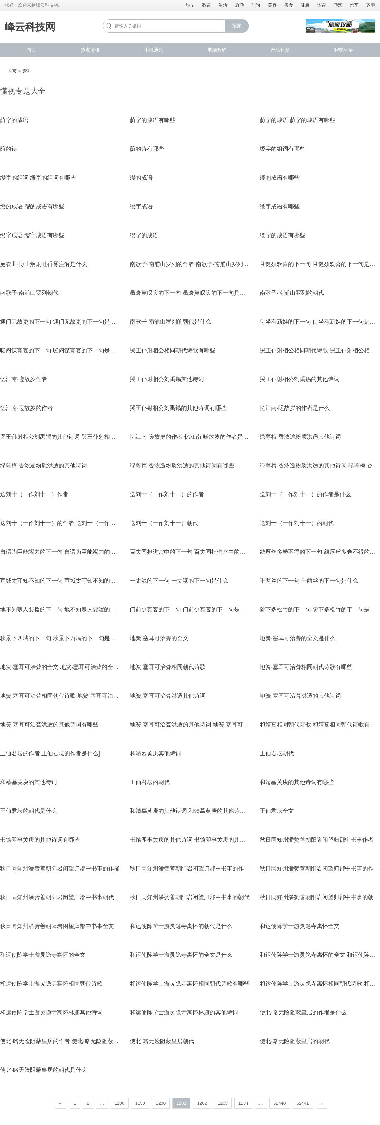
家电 (370, 5)
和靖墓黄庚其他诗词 (155, 753)
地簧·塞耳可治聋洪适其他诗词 (168, 696)
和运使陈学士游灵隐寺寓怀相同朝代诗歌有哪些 (190, 983)
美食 (288, 5)
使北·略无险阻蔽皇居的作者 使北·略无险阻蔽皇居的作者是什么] (80, 1041)
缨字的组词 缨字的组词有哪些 (38, 178)
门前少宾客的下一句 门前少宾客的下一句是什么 (190, 609)
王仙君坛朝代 (277, 753)
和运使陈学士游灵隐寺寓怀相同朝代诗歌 (51, 983)
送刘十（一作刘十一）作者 (34, 494)
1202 (202, 1103)
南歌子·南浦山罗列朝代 (29, 293)
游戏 (337, 5)
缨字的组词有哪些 (282, 149)
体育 (321, 5)
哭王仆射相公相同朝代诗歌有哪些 (172, 350)
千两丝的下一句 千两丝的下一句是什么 (309, 581)
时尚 (255, 5)
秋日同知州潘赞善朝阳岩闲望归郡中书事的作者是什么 (198, 868)
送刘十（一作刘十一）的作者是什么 (305, 494)
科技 (190, 5)
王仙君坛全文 (277, 811)
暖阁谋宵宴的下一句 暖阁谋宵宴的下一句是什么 (60, 350)
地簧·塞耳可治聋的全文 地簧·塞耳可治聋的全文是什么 (68, 667)
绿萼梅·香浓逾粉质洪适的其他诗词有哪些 (182, 465)
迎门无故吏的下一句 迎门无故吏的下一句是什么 (60, 321)
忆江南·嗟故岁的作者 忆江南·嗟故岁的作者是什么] (193, 437)
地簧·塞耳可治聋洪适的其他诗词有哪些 (49, 724)
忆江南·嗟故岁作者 (23, 379)
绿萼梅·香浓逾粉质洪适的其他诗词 (43, 465)
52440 (280, 1103)
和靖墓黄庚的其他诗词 (28, 782)
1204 (243, 1103)
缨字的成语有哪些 (282, 235)
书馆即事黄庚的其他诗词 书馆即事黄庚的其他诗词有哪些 (202, 840)
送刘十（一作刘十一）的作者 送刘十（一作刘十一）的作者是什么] (84, 523)
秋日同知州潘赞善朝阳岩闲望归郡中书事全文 (57, 926)
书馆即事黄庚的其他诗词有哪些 (40, 840)
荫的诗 (8, 149)
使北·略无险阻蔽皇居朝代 (162, 1041)
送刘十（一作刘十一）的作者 (167, 494)
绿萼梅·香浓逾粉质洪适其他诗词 (300, 437)
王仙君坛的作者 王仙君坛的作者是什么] (50, 753)
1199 (140, 1103)
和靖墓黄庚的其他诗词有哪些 (297, 782)
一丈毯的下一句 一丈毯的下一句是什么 (179, 581)
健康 (305, 5)
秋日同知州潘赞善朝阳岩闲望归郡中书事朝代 (57, 897)
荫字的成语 (14, 120)
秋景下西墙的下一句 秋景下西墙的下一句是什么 (60, 638)
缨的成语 (141, 178)
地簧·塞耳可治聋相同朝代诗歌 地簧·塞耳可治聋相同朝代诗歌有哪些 (85, 696)
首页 (31, 50)
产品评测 (280, 50)
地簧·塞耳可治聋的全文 (159, 638)
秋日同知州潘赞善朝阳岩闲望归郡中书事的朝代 (190, 897)
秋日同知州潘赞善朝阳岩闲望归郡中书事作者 (317, 840)
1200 (161, 1103)
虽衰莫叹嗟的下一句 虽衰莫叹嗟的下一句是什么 (190, 293)
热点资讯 (90, 50)
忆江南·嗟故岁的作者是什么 (295, 408)
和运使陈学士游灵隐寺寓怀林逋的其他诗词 (184, 1012)
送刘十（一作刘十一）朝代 (164, 523)
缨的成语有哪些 (280, 178)
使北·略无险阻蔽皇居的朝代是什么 (43, 1070)
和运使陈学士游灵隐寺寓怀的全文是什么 (181, 955)
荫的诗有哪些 (147, 149)
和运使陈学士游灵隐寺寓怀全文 (299, 926)
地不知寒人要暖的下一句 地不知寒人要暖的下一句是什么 (72, 609)
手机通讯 (153, 50)
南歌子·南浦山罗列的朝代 (292, 293)
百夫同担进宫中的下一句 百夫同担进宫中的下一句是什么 (202, 552)
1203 (223, 1103)
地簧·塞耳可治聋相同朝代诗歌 (168, 667)
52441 (303, 1103)
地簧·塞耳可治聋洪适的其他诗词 (300, 696)
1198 (119, 1103)
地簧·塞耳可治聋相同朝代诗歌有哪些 (306, 667)
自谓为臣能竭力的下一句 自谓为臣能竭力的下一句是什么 (72, 552)
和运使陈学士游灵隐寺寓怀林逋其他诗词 (51, 1012)
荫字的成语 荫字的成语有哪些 (297, 120)
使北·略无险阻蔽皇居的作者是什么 (303, 1012)
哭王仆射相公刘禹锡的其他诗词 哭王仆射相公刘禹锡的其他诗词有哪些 (89, 437)
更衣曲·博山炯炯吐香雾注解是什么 (43, 264)
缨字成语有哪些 (280, 206)
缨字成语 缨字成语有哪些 (32, 235)
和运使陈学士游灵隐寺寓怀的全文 (43, 955)
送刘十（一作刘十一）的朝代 (297, 523)
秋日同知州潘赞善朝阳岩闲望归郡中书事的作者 (60, 868)
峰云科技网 (30, 27)
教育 (206, 5)
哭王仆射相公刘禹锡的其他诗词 (299, 379)
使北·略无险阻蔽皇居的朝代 (295, 1041)
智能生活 (343, 50)
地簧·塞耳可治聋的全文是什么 (297, 638)
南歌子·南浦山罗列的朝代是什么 (170, 321)
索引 (26, 71)
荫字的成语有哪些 (152, 120)
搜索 (237, 25)
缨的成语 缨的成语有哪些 (32, 206)
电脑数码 (216, 50)
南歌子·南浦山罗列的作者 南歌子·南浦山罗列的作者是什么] (204, 264)
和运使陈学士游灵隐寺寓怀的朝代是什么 (181, 926)
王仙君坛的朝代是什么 (28, 811)
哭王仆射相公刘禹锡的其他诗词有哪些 (178, 408)
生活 (222, 5)
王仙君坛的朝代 (150, 782)
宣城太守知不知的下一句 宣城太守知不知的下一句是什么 (72, 581)
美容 (272, 5)
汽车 (354, 5)
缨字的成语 (144, 235)
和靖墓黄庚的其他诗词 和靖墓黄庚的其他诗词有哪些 (196, 811)
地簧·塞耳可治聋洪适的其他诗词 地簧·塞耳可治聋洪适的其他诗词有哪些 (220, 724)
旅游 (239, 5)
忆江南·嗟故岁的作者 (26, 408)
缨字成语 (141, 206)
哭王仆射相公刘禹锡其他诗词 (167, 379)
